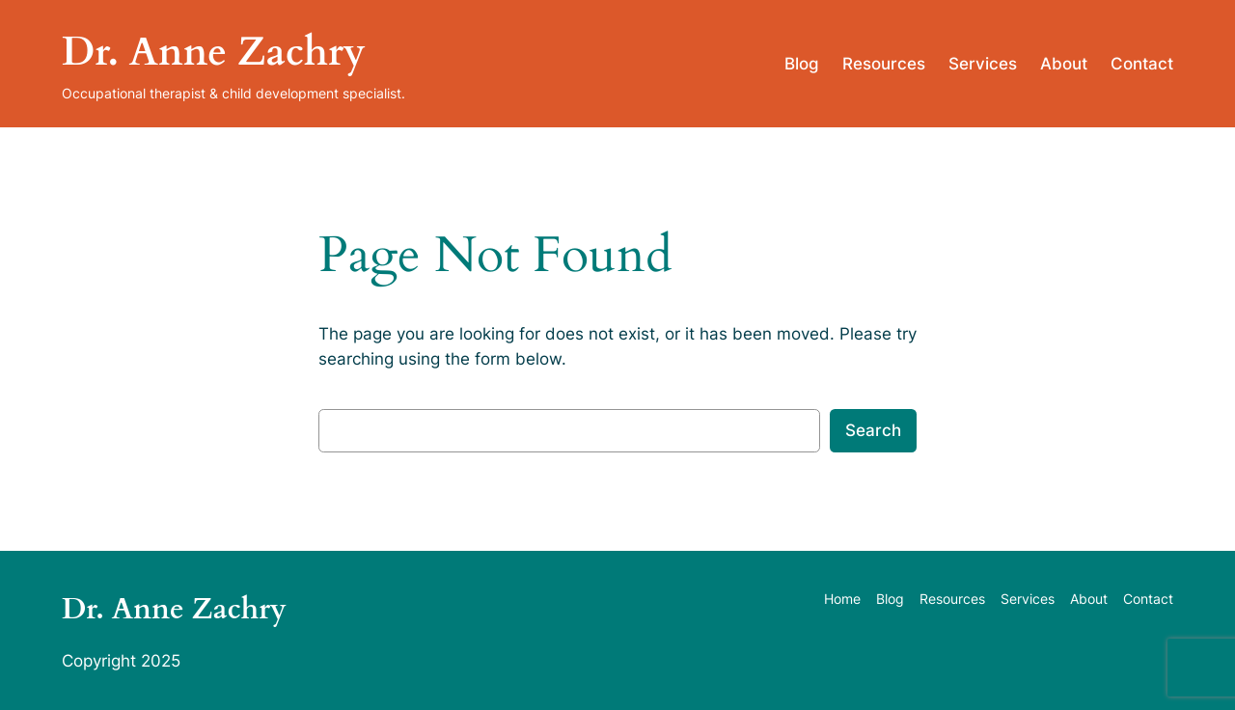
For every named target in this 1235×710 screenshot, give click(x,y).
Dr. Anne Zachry (214, 52)
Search (873, 430)
